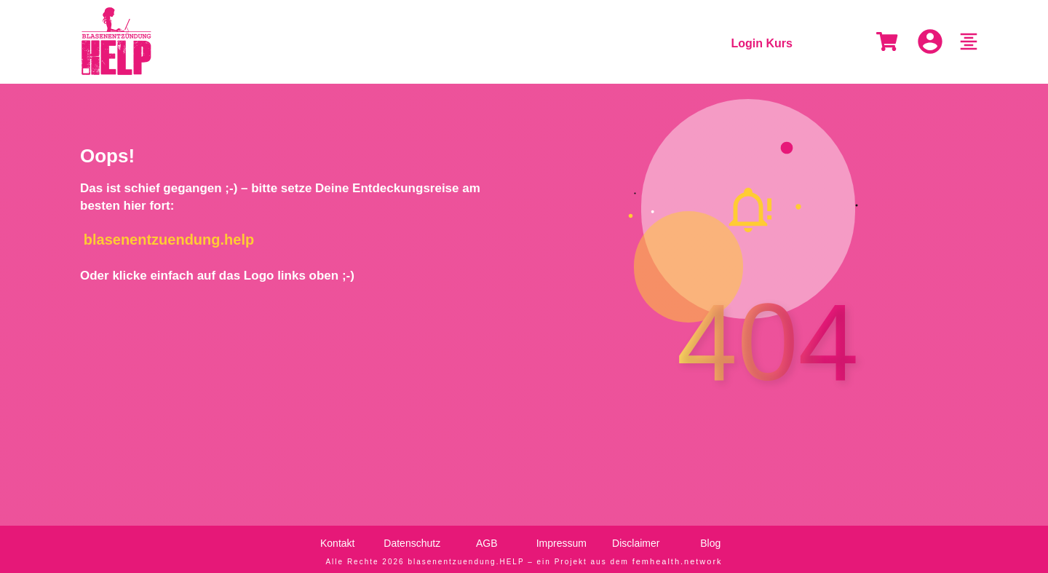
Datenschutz (412, 539)
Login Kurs (762, 43)
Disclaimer (635, 539)
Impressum (561, 539)
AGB (487, 539)
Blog (710, 539)
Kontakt (337, 539)
